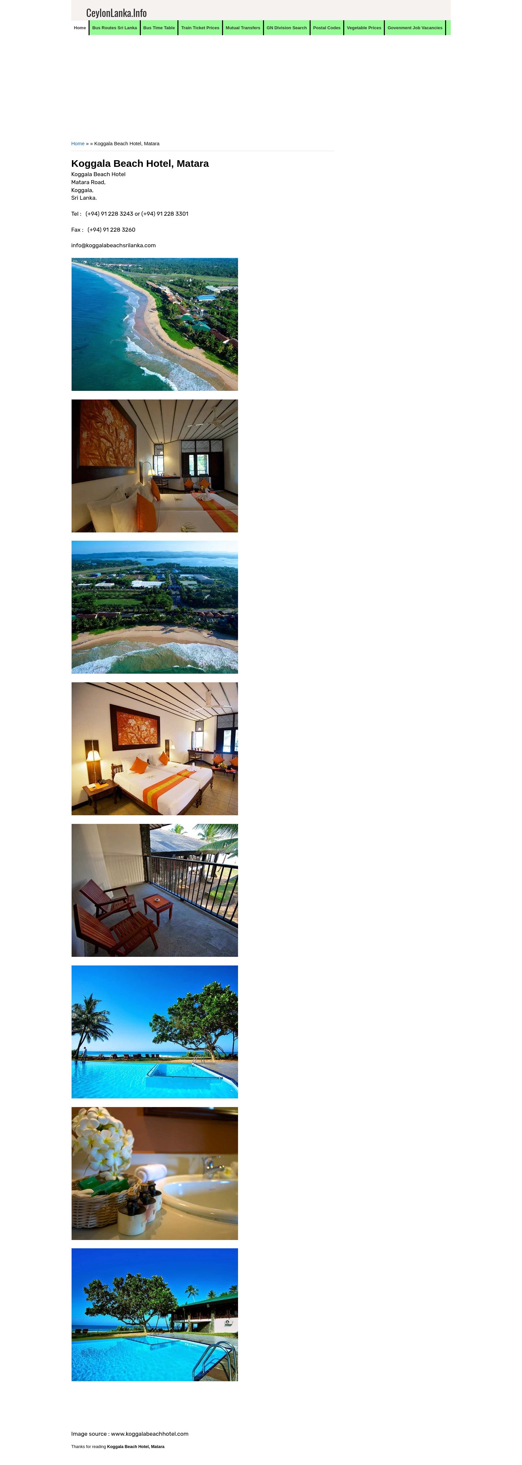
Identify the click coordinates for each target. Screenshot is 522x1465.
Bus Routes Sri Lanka (114, 27)
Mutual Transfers (243, 27)
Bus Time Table (159, 27)
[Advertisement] (202, 91)
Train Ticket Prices (200, 27)
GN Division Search (287, 27)
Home (80, 27)
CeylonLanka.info (116, 12)
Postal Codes (327, 27)
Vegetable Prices (364, 27)
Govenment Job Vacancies (415, 27)
